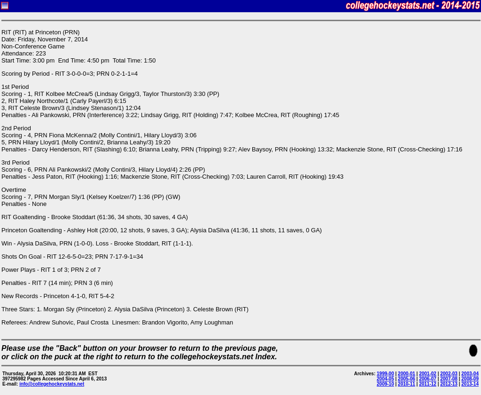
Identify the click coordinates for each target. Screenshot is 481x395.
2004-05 (385, 378)
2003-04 (470, 373)
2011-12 (427, 384)
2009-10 (385, 384)
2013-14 (470, 384)
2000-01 (406, 373)
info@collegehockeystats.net (51, 384)
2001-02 (427, 373)
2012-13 (449, 384)
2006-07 (427, 378)
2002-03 (449, 373)
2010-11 (406, 384)
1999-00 (385, 373)
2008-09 (470, 378)
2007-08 (449, 378)
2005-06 (406, 378)
